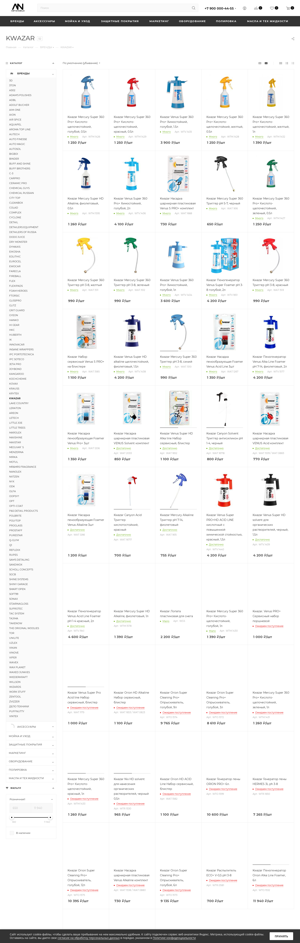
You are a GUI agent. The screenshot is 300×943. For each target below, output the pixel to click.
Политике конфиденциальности (174, 938)
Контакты (61, 886)
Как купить (190, 867)
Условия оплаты (191, 875)
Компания (64, 867)
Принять (281, 936)
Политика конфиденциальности (135, 890)
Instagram (241, 901)
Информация (125, 867)
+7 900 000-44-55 (219, 8)
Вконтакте (231, 901)
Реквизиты (121, 875)
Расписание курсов (68, 880)
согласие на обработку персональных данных (89, 938)
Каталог (13, 867)
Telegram (251, 901)
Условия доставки (192, 880)
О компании (63, 875)
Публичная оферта (126, 895)
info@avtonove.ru (245, 875)
